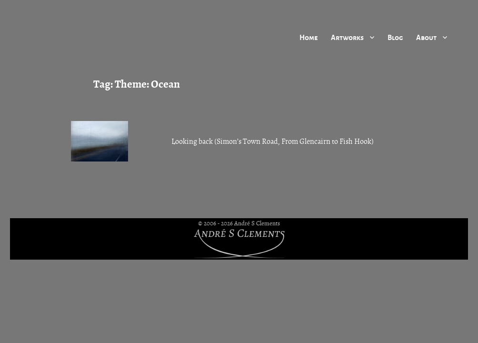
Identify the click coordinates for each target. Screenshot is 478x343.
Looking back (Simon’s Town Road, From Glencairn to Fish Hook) (272, 141)
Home (308, 37)
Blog (395, 37)
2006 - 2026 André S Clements (242, 223)
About (426, 37)
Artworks (347, 37)
